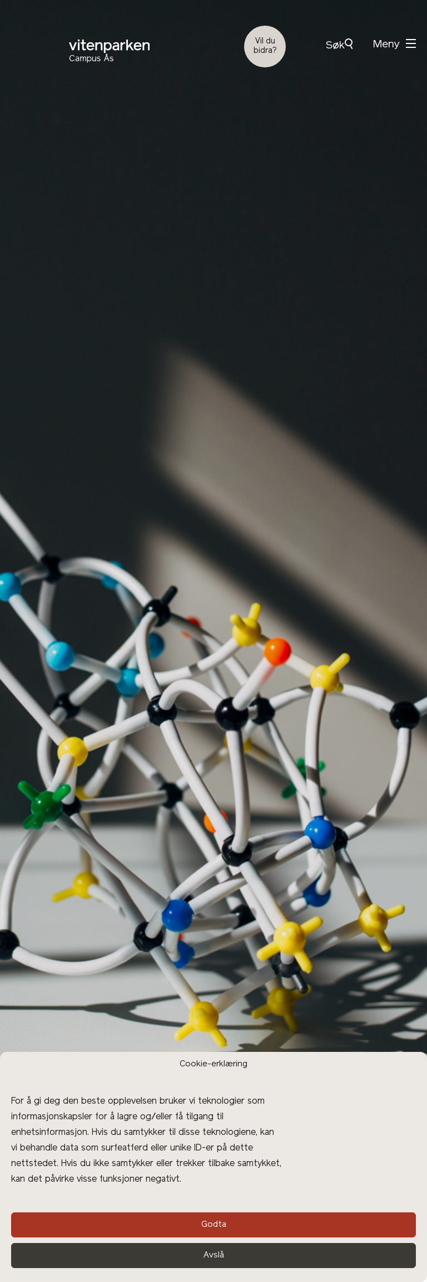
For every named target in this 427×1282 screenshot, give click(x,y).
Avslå (213, 1255)
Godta (213, 1225)
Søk (339, 44)
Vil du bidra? (265, 46)
